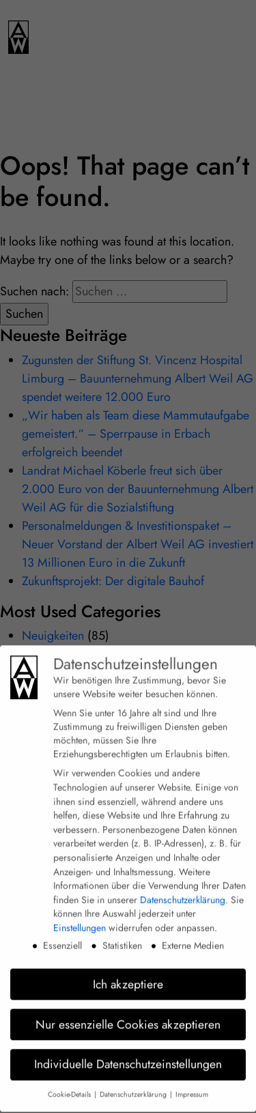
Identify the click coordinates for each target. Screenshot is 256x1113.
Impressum (191, 1086)
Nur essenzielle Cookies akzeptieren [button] (128, 1016)
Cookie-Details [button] (70, 1086)
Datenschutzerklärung (182, 891)
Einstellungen (79, 919)
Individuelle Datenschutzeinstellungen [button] (128, 1056)
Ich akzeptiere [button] (128, 976)
